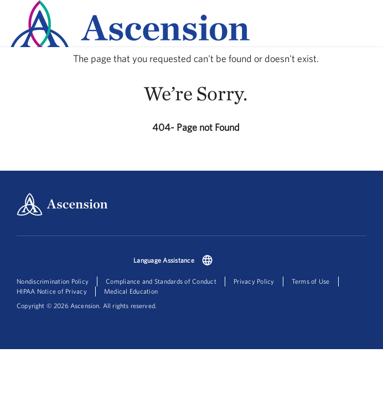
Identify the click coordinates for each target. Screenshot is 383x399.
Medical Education (131, 291)
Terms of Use (311, 281)
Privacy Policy (254, 281)
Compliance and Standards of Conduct (161, 281)
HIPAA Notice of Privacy (52, 291)
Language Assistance (163, 260)
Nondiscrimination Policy (53, 281)
